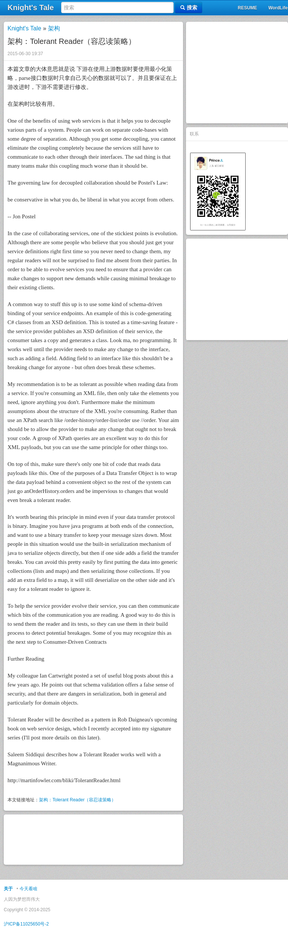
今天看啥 (29, 888)
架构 (54, 28)
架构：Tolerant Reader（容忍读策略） (77, 799)
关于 (8, 888)
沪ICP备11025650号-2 (26, 924)
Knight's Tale (24, 28)
